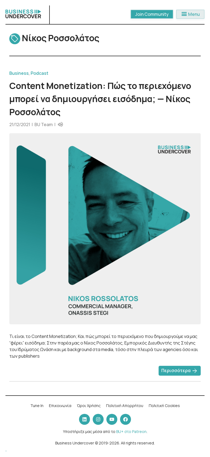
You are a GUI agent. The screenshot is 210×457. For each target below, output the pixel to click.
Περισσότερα (179, 371)
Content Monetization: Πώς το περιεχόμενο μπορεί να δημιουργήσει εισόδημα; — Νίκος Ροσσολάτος (100, 99)
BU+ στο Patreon (131, 431)
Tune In (36, 405)
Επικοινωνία (60, 405)
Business (19, 73)
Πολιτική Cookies (164, 405)
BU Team (43, 124)
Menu (190, 14)
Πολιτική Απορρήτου (124, 405)
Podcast (39, 73)
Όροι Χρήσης (89, 405)
